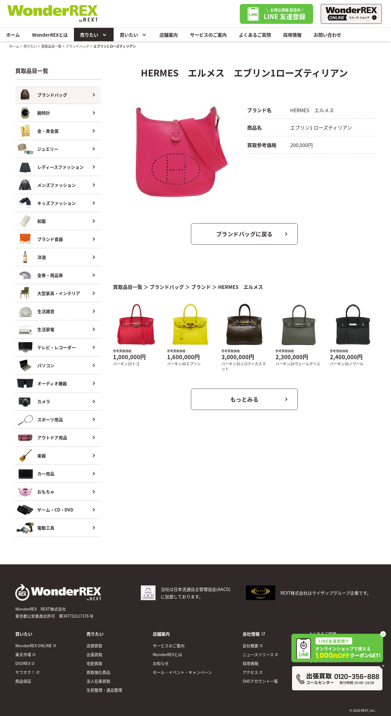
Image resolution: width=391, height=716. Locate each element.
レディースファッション (60, 167)
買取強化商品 (98, 672)
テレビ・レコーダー (56, 347)
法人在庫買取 (98, 681)
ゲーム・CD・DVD (55, 510)
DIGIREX (22, 663)
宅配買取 (94, 663)
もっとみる (244, 399)
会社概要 (250, 645)
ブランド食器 (50, 239)
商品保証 (23, 681)
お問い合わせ (327, 34)
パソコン (45, 365)
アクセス (250, 672)
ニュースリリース (258, 654)
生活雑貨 (45, 311)
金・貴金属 (48, 131)
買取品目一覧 (51, 46)
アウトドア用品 (52, 437)
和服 (41, 221)
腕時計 (43, 113)
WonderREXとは (50, 34)
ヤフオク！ (25, 672)
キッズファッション (56, 203)
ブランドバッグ (77, 46)
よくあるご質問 (255, 34)
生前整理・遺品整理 (104, 690)
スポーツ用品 (50, 419)
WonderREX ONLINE (33, 645)
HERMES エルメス (240, 286)
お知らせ (161, 663)
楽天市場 (23, 654)
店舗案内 (168, 34)
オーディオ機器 (52, 383)
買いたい (133, 34)
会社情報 (251, 634)
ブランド (201, 286)
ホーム (13, 34)
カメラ (43, 401)
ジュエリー (47, 149)
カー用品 (45, 474)
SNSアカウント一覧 (260, 681)
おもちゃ (45, 492)
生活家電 (45, 329)
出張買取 (94, 654)
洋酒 (41, 257)
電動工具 (45, 528)
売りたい (94, 34)
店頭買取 (94, 645)
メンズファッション (56, 185)
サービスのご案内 (208, 34)
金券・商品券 (50, 275)
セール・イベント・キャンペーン (182, 672)
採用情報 (292, 34)
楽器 (41, 455)
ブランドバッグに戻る (244, 234)
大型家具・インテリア (58, 293)
